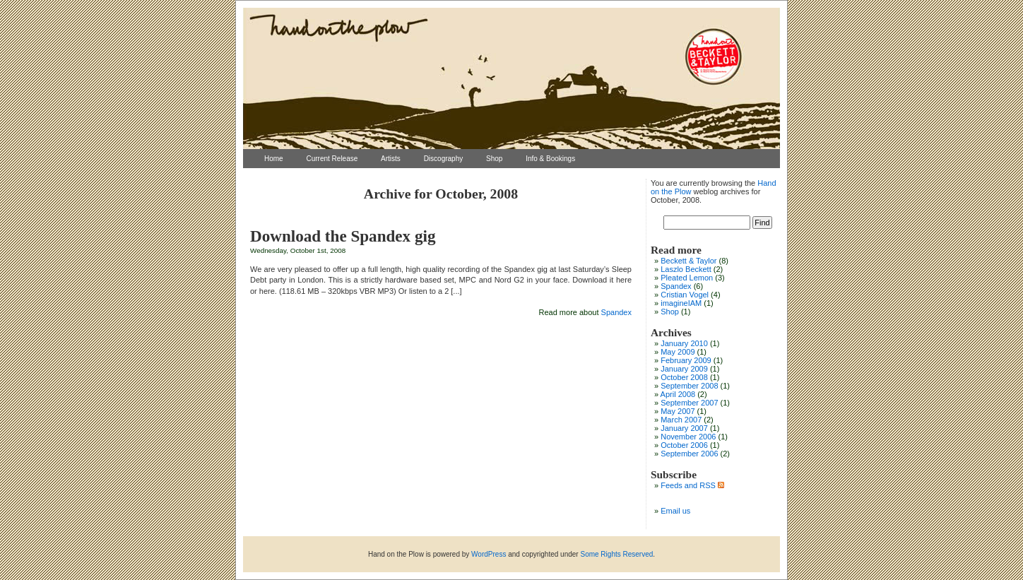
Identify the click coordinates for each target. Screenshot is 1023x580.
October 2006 (684, 445)
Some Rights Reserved (616, 554)
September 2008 (689, 385)
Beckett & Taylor (688, 260)
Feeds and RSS (692, 485)
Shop (494, 158)
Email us (675, 511)
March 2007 (681, 419)
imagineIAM (681, 303)
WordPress (488, 554)
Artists (391, 158)
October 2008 (684, 377)
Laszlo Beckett (686, 269)
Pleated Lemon (687, 277)
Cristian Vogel (685, 294)
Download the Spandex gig (342, 236)
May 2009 (677, 352)
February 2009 (686, 360)
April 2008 (678, 394)
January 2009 (684, 369)
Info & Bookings (550, 158)
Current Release (331, 158)
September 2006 (689, 453)
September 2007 (689, 402)
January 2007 (684, 428)
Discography (443, 158)
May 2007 (677, 411)
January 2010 (684, 343)
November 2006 (688, 436)
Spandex (616, 312)
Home (273, 158)
